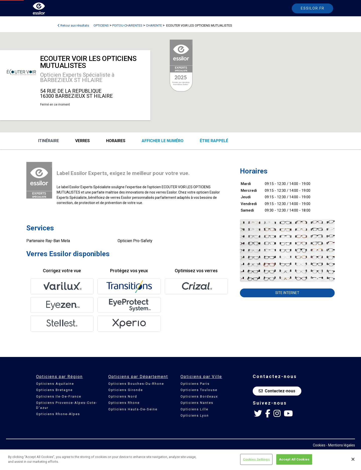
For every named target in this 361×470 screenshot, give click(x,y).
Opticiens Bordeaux (199, 396)
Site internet (287, 293)
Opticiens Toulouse (198, 390)
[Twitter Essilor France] (258, 413)
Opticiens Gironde (125, 390)
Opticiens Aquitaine (55, 384)
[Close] (352, 459)
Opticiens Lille (194, 409)
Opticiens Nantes (196, 403)
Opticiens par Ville (201, 376)
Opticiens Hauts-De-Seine (132, 409)
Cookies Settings (256, 459)
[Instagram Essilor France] (277, 413)
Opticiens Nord (122, 396)
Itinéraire (48, 140)
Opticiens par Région (59, 376)
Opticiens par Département (138, 376)
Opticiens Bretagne (54, 390)
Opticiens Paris (195, 384)
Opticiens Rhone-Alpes (58, 414)
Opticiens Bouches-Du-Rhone (136, 384)
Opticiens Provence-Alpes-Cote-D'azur (66, 405)
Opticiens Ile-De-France (58, 396)
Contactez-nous (277, 391)
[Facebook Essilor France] (268, 413)
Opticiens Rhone (124, 403)
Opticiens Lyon (194, 415)
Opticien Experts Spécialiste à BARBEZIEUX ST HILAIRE (77, 77)
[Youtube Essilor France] (288, 413)
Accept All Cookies (294, 459)
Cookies (319, 445)
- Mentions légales (340, 445)
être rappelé (214, 140)
